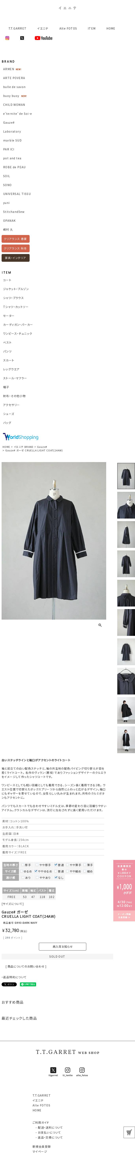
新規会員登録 (42, 1146)
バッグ (7, 423)
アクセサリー (11, 405)
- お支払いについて (47, 1132)
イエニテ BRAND (24, 446)
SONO (7, 185)
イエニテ (43, 28)
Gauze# (9, 122)
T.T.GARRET (15, 28)
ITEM (92, 28)
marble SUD (12, 140)
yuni (6, 203)
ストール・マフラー (15, 378)
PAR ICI (8, 149)
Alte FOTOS (68, 28)
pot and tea (12, 158)
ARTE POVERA (14, 78)
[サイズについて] (13, 904)
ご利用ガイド (41, 1122)
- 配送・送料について (48, 1127)
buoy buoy (11, 96)
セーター (9, 316)
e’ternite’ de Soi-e (17, 114)
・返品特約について (14, 977)
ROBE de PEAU (14, 167)
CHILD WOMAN (14, 105)
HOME (110, 28)
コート (7, 280)
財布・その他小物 (14, 396)
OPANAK (9, 221)
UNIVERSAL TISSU (17, 194)
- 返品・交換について (48, 1137)
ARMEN (8, 69)
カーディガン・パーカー (18, 325)
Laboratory (12, 131)
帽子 (6, 387)
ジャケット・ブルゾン (16, 289)
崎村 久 (8, 229)
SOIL (6, 176)
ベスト (7, 342)
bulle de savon (14, 87)
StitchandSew (14, 212)
